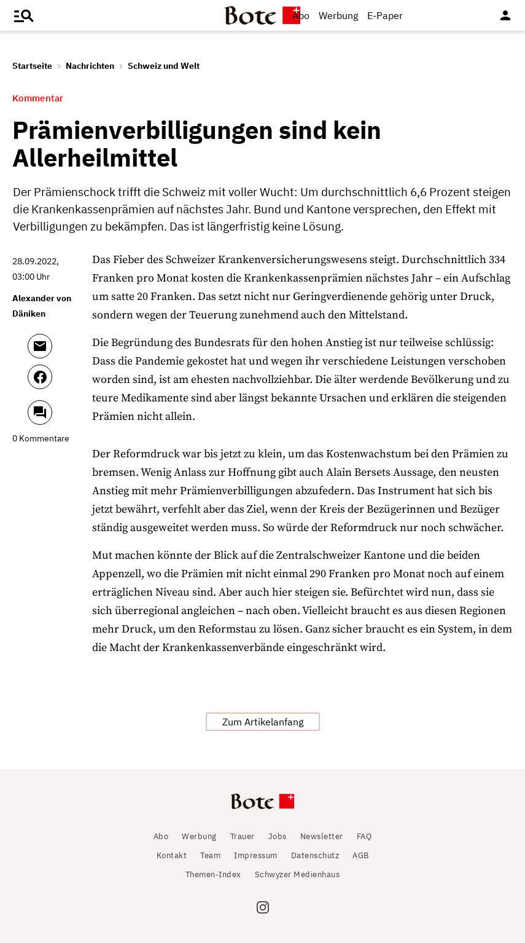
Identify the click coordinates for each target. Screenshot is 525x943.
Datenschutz (315, 855)
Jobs (277, 836)
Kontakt (172, 855)
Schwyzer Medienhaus (297, 874)
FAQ (364, 836)
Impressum (256, 855)
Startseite (32, 65)
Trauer (242, 836)
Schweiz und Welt (164, 65)
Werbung (338, 15)
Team (210, 855)
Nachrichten (90, 65)
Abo (300, 15)
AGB (360, 855)
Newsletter (321, 836)
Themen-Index (213, 874)
